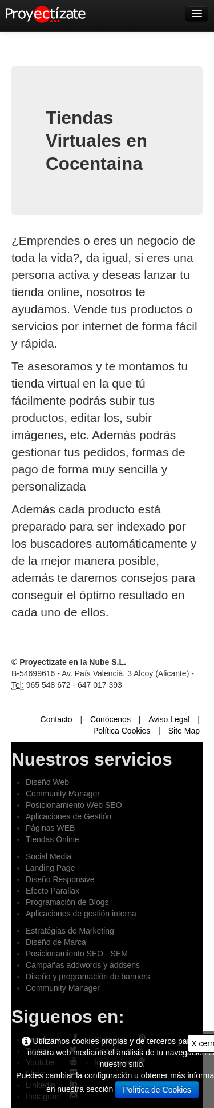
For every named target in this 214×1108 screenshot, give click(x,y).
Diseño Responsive (60, 879)
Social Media (48, 856)
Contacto (56, 719)
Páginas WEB (50, 827)
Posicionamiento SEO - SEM (77, 953)
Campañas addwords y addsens (83, 965)
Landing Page (50, 867)
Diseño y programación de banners (88, 976)
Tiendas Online (52, 839)
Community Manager (63, 793)
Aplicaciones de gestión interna (81, 913)
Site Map (184, 730)
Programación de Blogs (67, 902)
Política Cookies (121, 730)
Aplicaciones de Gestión (68, 816)
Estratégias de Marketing (70, 930)
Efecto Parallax (52, 890)
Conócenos (110, 719)
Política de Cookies (157, 1089)
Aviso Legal (168, 719)
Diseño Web (47, 782)
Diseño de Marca (56, 942)
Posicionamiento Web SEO (74, 805)
